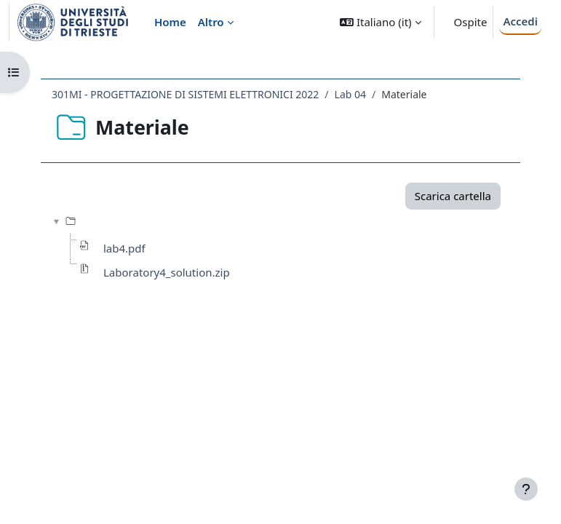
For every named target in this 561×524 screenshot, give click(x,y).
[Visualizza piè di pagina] (526, 489)
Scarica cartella (453, 195)
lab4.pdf (124, 248)
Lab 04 (350, 94)
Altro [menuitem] (211, 22)
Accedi (520, 21)
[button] (380, 22)
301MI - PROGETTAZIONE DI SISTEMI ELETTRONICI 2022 (185, 94)
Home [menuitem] (170, 22)
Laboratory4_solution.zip (166, 272)
